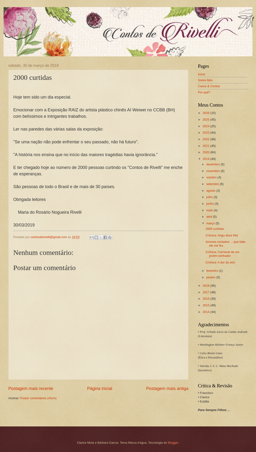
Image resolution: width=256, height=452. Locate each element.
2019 (206, 159)
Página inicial (99, 388)
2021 (206, 146)
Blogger (173, 442)
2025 (206, 119)
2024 (206, 126)
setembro (213, 184)
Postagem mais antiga (167, 388)
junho (210, 203)
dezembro (213, 164)
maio (210, 210)
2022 (206, 139)
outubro (211, 177)
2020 (206, 152)
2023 (206, 132)
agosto (211, 190)
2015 (206, 305)
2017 (206, 292)
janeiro (211, 277)
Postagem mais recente (30, 388)
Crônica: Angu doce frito (222, 235)
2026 (206, 113)
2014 (206, 312)
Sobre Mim (205, 80)
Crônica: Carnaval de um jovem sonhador (222, 253)
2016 (206, 298)
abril (209, 216)
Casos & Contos (209, 86)
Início (201, 74)
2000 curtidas (215, 229)
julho (210, 197)
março (210, 223)
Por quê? (204, 92)
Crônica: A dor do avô (220, 262)
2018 (206, 285)
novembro (213, 171)
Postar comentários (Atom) (38, 398)
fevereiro (212, 270)
